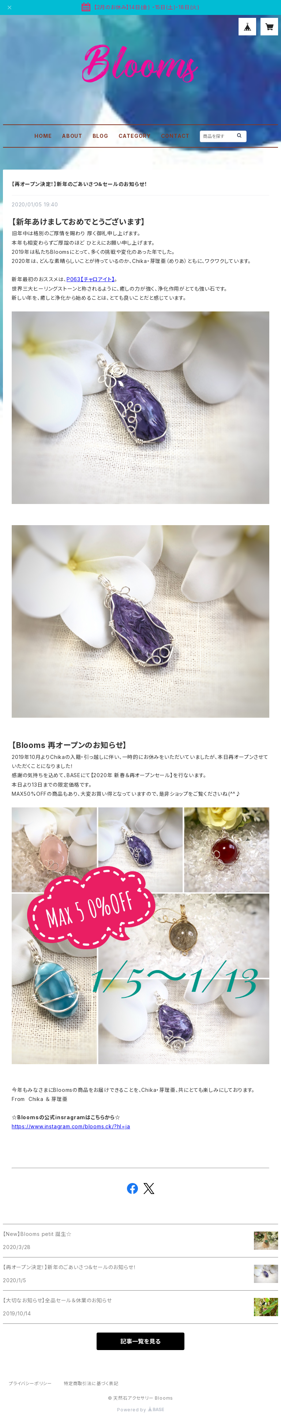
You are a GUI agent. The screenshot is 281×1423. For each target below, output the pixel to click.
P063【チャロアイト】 (91, 279)
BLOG (100, 136)
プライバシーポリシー (30, 1383)
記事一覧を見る (140, 1341)
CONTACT (175, 136)
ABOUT (72, 136)
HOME (43, 136)
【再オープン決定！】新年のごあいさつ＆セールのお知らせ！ (79, 184)
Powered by (140, 1409)
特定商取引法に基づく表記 (91, 1383)
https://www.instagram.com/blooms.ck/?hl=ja (71, 1126)
